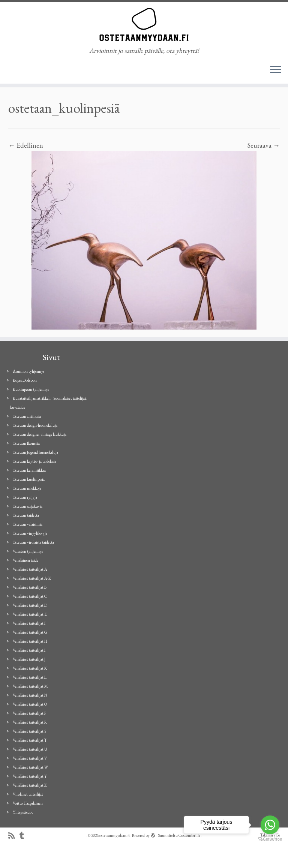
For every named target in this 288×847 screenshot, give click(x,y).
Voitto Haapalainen (28, 803)
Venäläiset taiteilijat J (29, 659)
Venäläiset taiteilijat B (29, 587)
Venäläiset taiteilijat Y (30, 776)
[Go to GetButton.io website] (270, 839)
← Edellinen (25, 145)
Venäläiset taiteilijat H (30, 641)
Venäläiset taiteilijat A (30, 569)
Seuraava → (263, 145)
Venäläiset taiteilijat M (30, 686)
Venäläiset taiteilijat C (30, 596)
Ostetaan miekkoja (27, 488)
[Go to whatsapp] (270, 825)
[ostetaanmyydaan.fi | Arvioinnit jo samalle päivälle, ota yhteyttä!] (144, 24)
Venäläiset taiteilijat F (29, 623)
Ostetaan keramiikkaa (29, 470)
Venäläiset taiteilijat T (30, 740)
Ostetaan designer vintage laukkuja (39, 434)
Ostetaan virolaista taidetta (33, 542)
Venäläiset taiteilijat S (29, 731)
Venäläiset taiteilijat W (30, 767)
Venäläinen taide (25, 560)
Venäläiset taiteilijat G (30, 632)
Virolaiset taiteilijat (28, 794)
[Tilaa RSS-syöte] (14, 836)
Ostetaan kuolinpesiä (29, 479)
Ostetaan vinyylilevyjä (30, 533)
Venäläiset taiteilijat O (30, 704)
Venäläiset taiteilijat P (29, 713)
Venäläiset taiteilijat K (30, 668)
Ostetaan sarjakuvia (27, 506)
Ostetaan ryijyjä (25, 497)
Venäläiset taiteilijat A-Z (32, 578)
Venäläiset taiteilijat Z (30, 785)
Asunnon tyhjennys (28, 371)
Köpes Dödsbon (25, 380)
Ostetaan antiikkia (27, 416)
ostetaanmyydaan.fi (114, 835)
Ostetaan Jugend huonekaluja (35, 452)
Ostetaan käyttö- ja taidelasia (34, 461)
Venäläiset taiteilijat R (30, 722)
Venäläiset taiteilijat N (30, 695)
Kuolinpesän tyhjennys (31, 389)
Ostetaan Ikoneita (26, 443)
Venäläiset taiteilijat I (29, 650)
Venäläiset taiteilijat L (29, 677)
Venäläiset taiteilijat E (30, 614)
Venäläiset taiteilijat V (30, 758)
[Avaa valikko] (275, 70)
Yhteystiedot (23, 812)
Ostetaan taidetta (26, 515)
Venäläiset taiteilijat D (30, 605)
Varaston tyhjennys (28, 551)
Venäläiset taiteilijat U (30, 749)
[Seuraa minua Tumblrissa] (24, 836)
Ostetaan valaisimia (27, 524)
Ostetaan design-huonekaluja (35, 425)
